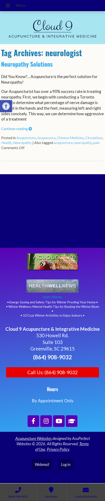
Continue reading (16, 129)
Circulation (93, 138)
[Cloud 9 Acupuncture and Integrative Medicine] (52, 213)
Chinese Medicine (70, 138)
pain (96, 143)
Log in (65, 464)
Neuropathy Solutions (27, 64)
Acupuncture (26, 138)
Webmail (42, 464)
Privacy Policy (58, 449)
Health (6, 143)
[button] (6, 106)
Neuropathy (22, 143)
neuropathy (83, 143)
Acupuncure (46, 138)
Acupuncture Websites (33, 438)
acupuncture (63, 143)
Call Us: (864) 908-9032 (52, 372)
